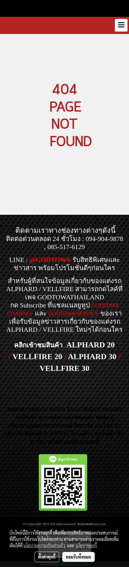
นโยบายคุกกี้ (86, 545)
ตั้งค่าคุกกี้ (46, 556)
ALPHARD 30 (92, 356)
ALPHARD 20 (90, 345)
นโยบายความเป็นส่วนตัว (44, 545)
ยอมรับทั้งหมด (78, 556)
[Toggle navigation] (121, 25)
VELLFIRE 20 (37, 356)
